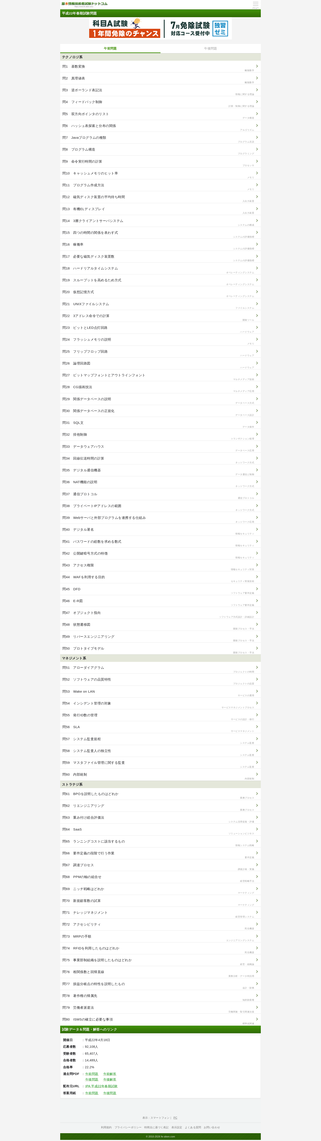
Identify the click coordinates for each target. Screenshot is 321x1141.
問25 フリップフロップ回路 (158, 353)
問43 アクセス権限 (158, 567)
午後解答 (109, 1079)
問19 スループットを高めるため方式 (158, 282)
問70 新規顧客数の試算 (158, 903)
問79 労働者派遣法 (158, 1009)
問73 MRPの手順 (158, 938)
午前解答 (109, 1074)
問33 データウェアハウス (158, 448)
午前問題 (110, 48)
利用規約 (106, 1127)
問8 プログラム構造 (158, 151)
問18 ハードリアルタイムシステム (158, 270)
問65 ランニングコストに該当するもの (158, 843)
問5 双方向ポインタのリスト (158, 116)
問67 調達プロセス (158, 867)
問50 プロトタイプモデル (158, 650)
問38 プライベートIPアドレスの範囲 (158, 508)
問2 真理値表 (158, 80)
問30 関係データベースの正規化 (158, 413)
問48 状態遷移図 (158, 626)
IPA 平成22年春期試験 (101, 1086)
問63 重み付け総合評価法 (158, 819)
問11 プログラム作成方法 (158, 187)
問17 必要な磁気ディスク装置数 (158, 258)
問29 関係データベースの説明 (158, 401)
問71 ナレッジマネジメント (158, 914)
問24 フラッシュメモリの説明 (158, 341)
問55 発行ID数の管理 (158, 717)
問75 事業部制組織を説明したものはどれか (158, 962)
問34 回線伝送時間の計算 (158, 460)
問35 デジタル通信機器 (158, 472)
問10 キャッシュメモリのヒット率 (158, 175)
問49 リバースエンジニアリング (158, 638)
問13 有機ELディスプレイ (158, 211)
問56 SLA (158, 729)
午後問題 (210, 48)
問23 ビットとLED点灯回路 (158, 329)
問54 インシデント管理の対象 (158, 705)
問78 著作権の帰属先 (158, 998)
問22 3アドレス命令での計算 (158, 318)
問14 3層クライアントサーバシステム (158, 223)
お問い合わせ (212, 1127)
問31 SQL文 (158, 425)
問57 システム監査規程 (158, 741)
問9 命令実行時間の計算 (158, 163)
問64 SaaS (158, 831)
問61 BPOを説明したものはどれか (158, 796)
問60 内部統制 (158, 776)
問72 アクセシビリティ (158, 926)
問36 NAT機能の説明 (158, 484)
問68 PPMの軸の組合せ (158, 879)
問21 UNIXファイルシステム (158, 306)
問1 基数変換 (158, 68)
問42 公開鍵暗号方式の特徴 (158, 555)
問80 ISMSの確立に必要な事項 (158, 1021)
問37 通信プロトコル (158, 496)
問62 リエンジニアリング (158, 808)
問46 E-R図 (158, 603)
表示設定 (176, 1127)
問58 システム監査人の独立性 (158, 753)
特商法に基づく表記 (156, 1127)
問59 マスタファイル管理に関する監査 (158, 764)
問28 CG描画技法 (158, 389)
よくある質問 (193, 1127)
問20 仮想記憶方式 (158, 294)
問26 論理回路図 (158, 365)
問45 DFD (158, 591)
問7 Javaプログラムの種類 (158, 139)
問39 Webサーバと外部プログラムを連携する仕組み (158, 520)
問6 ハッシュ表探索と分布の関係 (158, 128)
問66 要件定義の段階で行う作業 (158, 855)
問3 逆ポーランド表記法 (158, 92)
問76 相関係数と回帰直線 (158, 974)
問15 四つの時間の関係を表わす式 (158, 234)
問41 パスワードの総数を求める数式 (158, 543)
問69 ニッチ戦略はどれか (158, 891)
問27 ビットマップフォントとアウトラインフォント (158, 377)
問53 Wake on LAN (158, 693)
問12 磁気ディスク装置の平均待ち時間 (158, 199)
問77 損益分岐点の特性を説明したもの (158, 986)
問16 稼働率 (158, 246)
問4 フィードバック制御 (158, 104)
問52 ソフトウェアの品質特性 (158, 681)
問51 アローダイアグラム (158, 669)
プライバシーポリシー (128, 1127)
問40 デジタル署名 (158, 531)
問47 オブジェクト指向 (158, 615)
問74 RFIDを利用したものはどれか (158, 950)
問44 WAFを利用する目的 (158, 579)
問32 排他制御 (158, 436)
